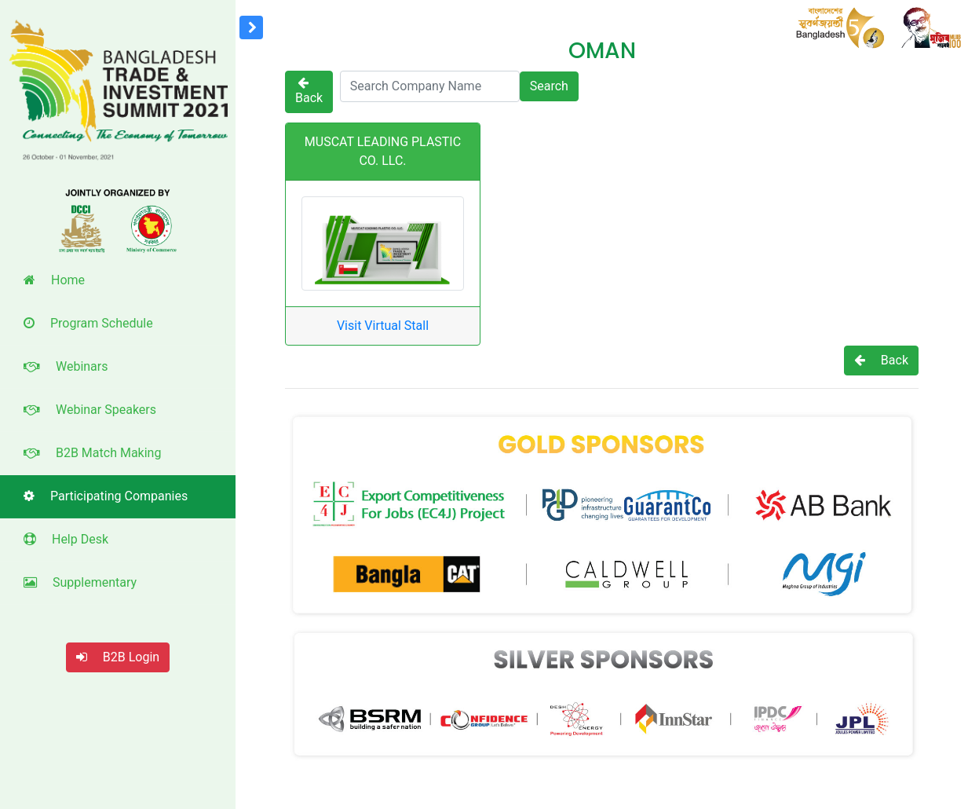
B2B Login (117, 657)
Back (309, 90)
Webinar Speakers (90, 409)
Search (549, 86)
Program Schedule (88, 323)
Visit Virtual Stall (383, 325)
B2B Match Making (92, 452)
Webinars (66, 366)
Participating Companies (106, 496)
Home (54, 280)
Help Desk (66, 539)
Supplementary (80, 582)
